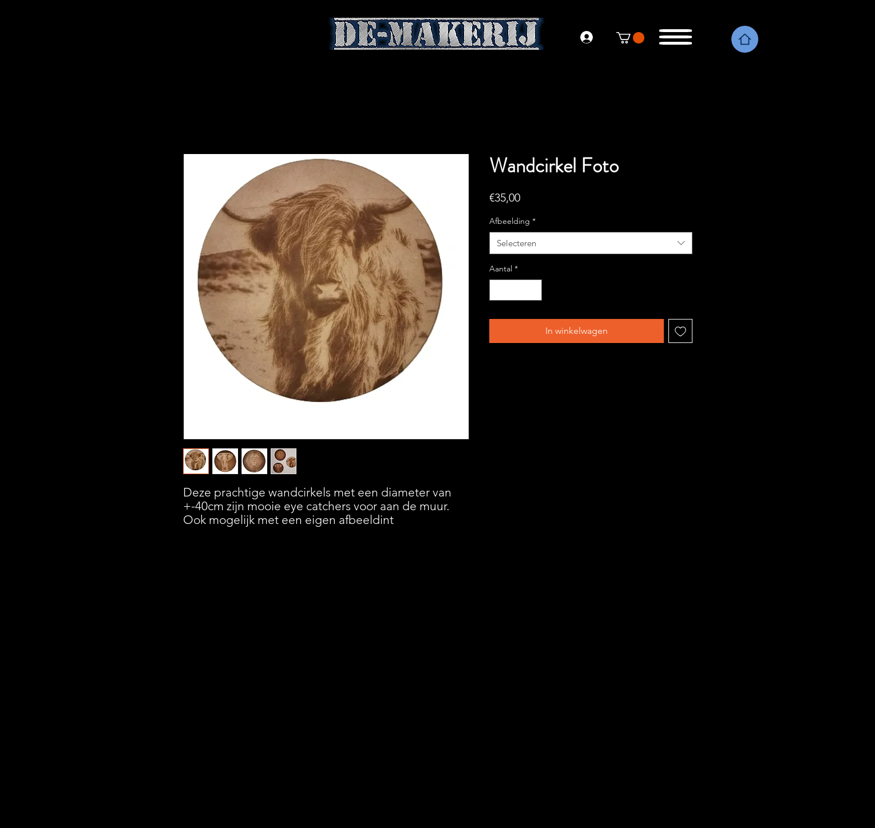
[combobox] (590, 243)
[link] (630, 38)
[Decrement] (498, 290)
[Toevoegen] (680, 331)
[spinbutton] (515, 290)
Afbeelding (512, 221)
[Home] (744, 39)
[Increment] (533, 290)
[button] (676, 34)
